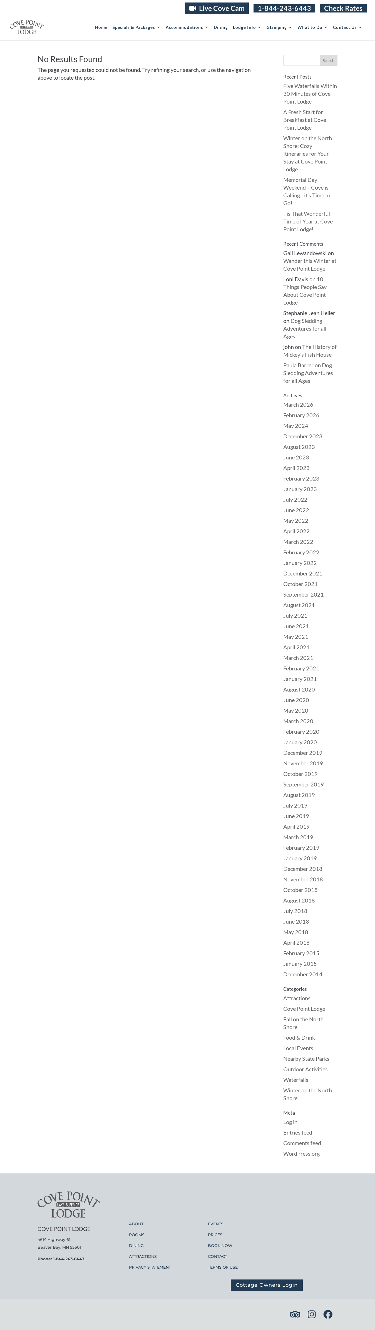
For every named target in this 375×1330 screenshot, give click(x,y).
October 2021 (300, 583)
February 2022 (301, 552)
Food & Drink (299, 1037)
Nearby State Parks (306, 1058)
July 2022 (295, 499)
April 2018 (296, 942)
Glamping (277, 27)
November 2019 (303, 763)
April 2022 (296, 531)
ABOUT (136, 1223)
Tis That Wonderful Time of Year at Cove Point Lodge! (308, 221)
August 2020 (299, 689)
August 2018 (299, 900)
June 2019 (296, 816)
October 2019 (300, 773)
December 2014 (302, 974)
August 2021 (299, 605)
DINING (136, 1245)
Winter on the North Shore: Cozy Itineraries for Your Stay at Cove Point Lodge (307, 153)
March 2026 (298, 404)
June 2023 (296, 457)
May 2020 (295, 710)
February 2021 (301, 668)
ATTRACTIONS (143, 1256)
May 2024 (295, 425)
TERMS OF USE (223, 1267)
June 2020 (296, 700)
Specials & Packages (134, 27)
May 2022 (295, 520)
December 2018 (302, 868)
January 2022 (300, 562)
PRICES (215, 1234)
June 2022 (296, 510)
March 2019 (298, 837)
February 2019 (301, 847)
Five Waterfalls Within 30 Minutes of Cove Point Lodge (310, 93)
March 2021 (298, 657)
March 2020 (298, 721)
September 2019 (303, 784)
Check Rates (343, 8)
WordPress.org (301, 1153)
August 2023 (299, 446)
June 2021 (296, 626)
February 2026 (301, 415)
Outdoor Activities (305, 1069)
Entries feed (297, 1132)
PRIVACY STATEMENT (150, 1267)
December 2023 (302, 436)
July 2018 (295, 910)
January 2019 (300, 858)
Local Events (298, 1048)
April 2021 (296, 647)
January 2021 (300, 678)
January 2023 (300, 489)
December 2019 (302, 752)
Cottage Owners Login (267, 1285)
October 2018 (300, 889)
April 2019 (296, 826)
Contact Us (345, 27)
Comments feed (302, 1143)
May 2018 (295, 932)
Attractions (297, 998)
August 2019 (299, 794)
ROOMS (137, 1234)
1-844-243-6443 (284, 8)
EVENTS (215, 1223)
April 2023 (296, 467)
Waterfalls (295, 1079)
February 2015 (301, 953)
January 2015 (300, 963)
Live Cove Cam (217, 8)
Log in (290, 1121)
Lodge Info (244, 27)
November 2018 (303, 879)
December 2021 (302, 573)
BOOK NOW (220, 1245)
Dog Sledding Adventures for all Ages (304, 328)
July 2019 (295, 805)
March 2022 (298, 541)
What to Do (309, 27)
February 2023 (301, 478)
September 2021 (303, 594)
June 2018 (296, 921)
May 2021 (295, 636)
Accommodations (184, 27)
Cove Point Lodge (304, 1008)
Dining (221, 27)
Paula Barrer (298, 365)
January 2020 (300, 742)
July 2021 (295, 615)
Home (101, 27)
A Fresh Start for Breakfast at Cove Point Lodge (304, 120)
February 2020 (301, 731)
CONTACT (217, 1256)
